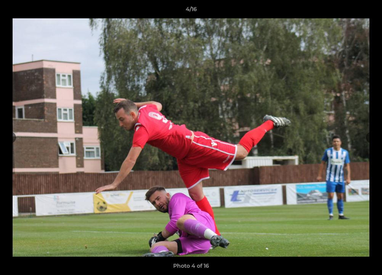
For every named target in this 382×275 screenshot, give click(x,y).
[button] (368, 11)
